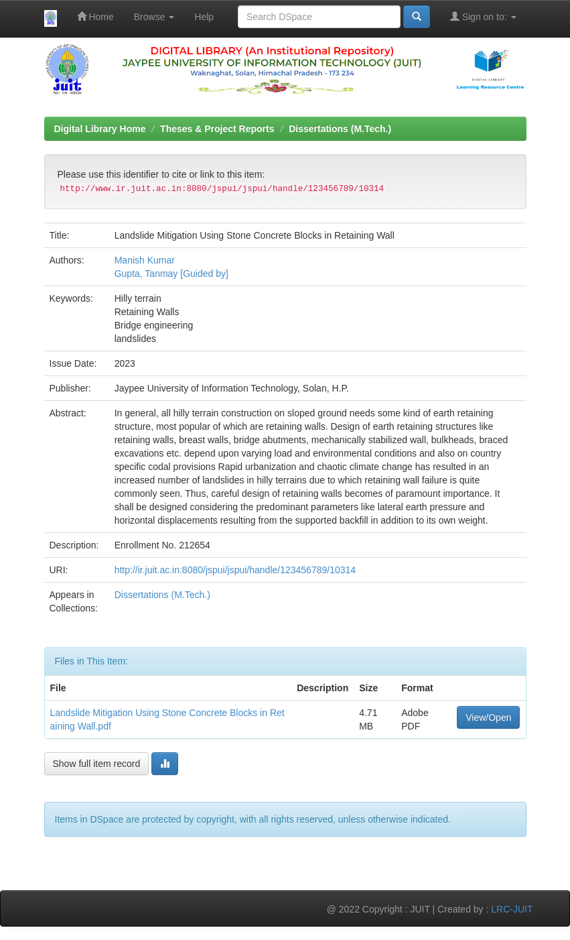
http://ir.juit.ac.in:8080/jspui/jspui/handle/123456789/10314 (235, 570)
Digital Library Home (100, 128)
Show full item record (97, 763)
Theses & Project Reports (217, 128)
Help (204, 16)
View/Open (488, 717)
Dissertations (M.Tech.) (340, 128)
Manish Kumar (145, 260)
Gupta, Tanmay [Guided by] (171, 273)
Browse (154, 16)
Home (95, 16)
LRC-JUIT (511, 909)
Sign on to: (483, 16)
